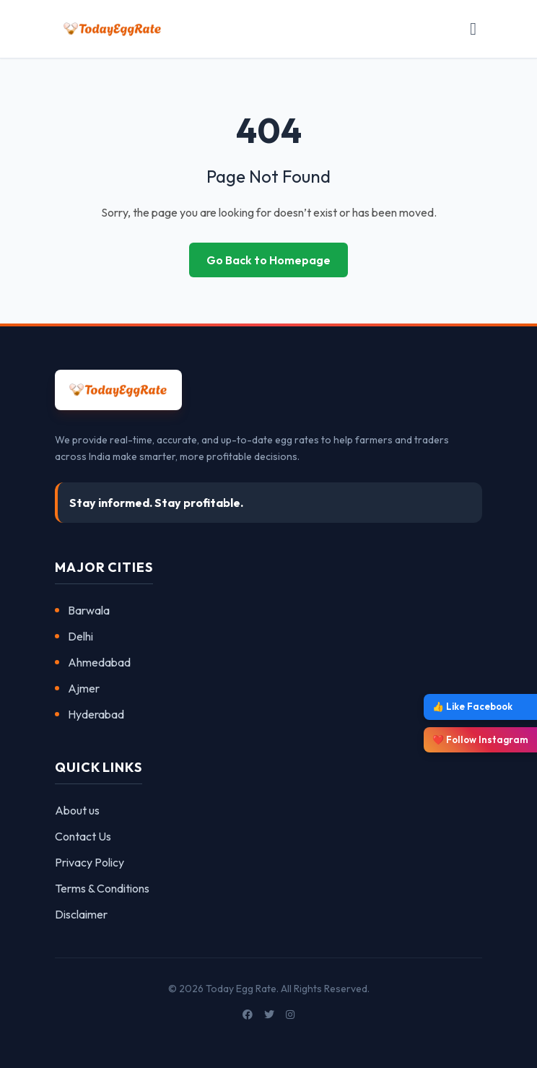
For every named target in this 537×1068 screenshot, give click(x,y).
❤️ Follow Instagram (480, 739)
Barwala (82, 610)
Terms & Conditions (102, 888)
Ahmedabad (93, 662)
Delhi (74, 636)
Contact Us (83, 836)
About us (77, 810)
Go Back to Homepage (268, 260)
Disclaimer (81, 914)
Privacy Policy (89, 862)
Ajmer (77, 688)
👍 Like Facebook (472, 706)
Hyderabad (89, 714)
